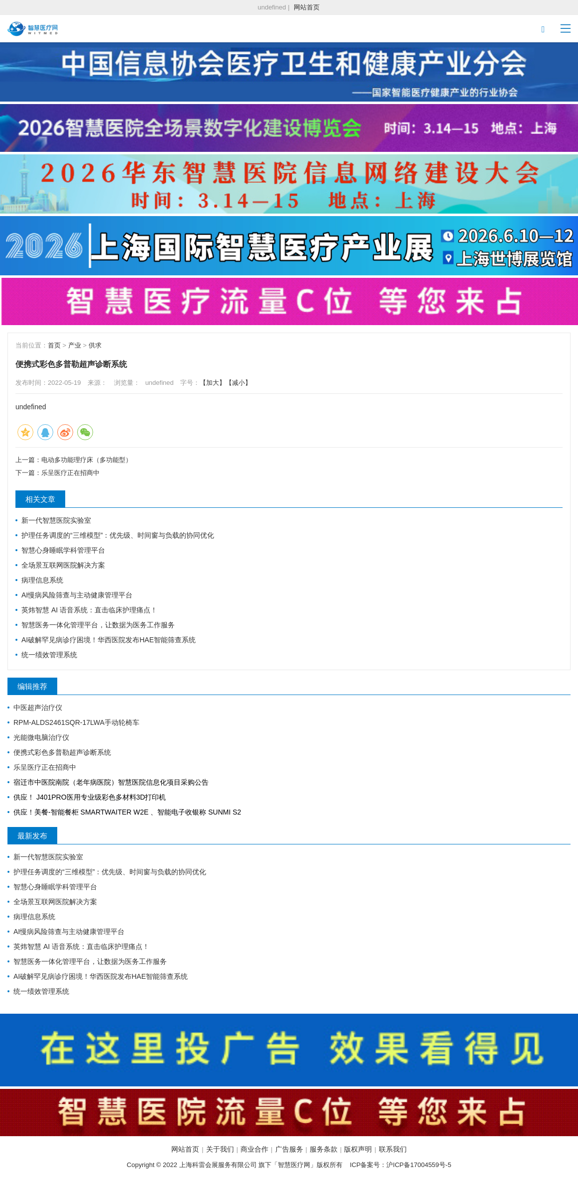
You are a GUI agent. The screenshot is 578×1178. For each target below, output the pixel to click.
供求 (95, 345)
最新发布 (32, 835)
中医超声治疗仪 (37, 707)
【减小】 (238, 382)
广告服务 (289, 1149)
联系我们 (393, 1149)
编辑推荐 (32, 686)
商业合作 (254, 1149)
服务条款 (324, 1149)
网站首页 (307, 7)
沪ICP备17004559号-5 (418, 1165)
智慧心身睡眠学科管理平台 (63, 550)
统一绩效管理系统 (49, 655)
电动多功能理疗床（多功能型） (86, 460)
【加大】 (213, 382)
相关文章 (40, 499)
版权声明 (358, 1149)
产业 (74, 345)
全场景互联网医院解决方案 (63, 565)
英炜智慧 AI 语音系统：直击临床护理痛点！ (89, 610)
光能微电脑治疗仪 (41, 737)
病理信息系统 (42, 580)
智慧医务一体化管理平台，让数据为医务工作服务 (98, 625)
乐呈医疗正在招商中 (70, 472)
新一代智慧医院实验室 (56, 520)
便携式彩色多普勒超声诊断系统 (62, 752)
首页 (54, 345)
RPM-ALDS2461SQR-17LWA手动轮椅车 (76, 722)
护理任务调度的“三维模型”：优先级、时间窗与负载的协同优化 (117, 535)
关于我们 (220, 1149)
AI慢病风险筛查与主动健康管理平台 (76, 595)
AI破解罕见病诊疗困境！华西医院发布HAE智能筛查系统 (108, 640)
